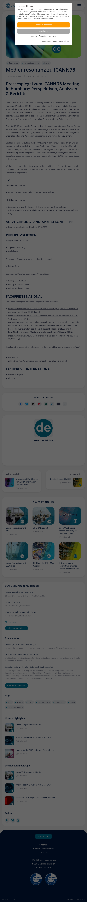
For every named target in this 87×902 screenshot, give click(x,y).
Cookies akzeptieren (43, 24)
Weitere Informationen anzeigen (43, 36)
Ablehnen (43, 31)
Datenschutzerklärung (61, 41)
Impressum (46, 41)
